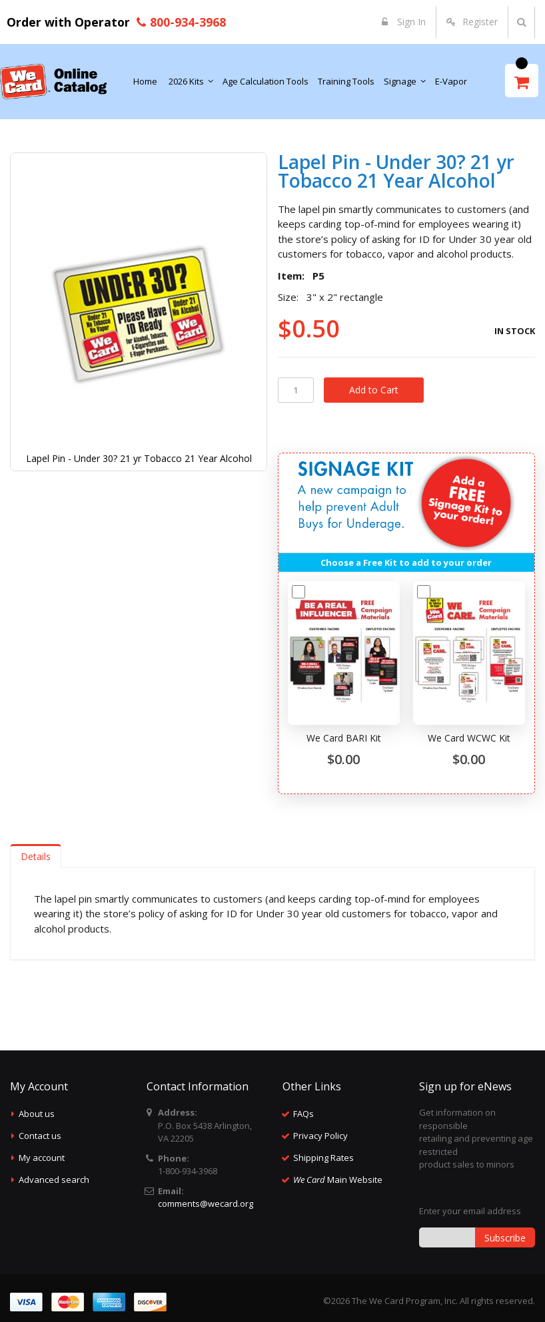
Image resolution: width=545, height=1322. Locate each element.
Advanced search (54, 1180)
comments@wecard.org (205, 1204)
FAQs (303, 1114)
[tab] (35, 856)
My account (42, 1158)
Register (480, 21)
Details (36, 856)
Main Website (337, 1180)
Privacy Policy (320, 1136)
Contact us (40, 1136)
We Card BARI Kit (343, 738)
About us (37, 1114)
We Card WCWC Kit (469, 738)
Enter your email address (470, 1211)
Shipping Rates (323, 1158)
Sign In (410, 21)
